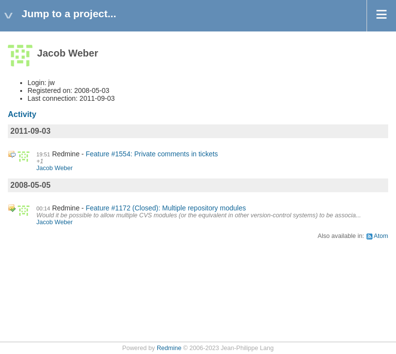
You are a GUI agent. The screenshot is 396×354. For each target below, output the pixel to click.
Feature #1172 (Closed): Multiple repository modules (165, 208)
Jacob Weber (54, 168)
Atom (381, 236)
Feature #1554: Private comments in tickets (151, 154)
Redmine (169, 348)
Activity (22, 114)
